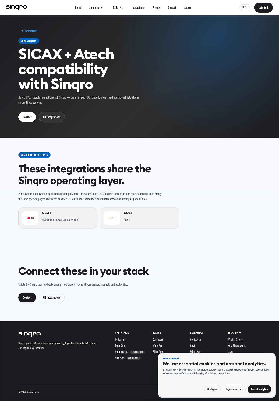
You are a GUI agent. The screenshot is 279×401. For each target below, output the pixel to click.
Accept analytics (259, 389)
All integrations (51, 117)
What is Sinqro (235, 339)
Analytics (128, 357)
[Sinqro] (16, 7)
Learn (230, 351)
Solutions (121, 333)
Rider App (158, 351)
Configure (212, 389)
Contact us (195, 339)
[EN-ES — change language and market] (245, 7)
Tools (157, 333)
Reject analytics (234, 389)
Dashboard (158, 339)
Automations (129, 351)
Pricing (156, 7)
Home (78, 7)
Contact (172, 7)
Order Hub (120, 339)
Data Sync (120, 345)
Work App (157, 345)
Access (187, 7)
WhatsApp (195, 351)
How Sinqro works (237, 345)
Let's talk (264, 7)
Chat (192, 345)
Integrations (138, 7)
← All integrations (27, 31)
